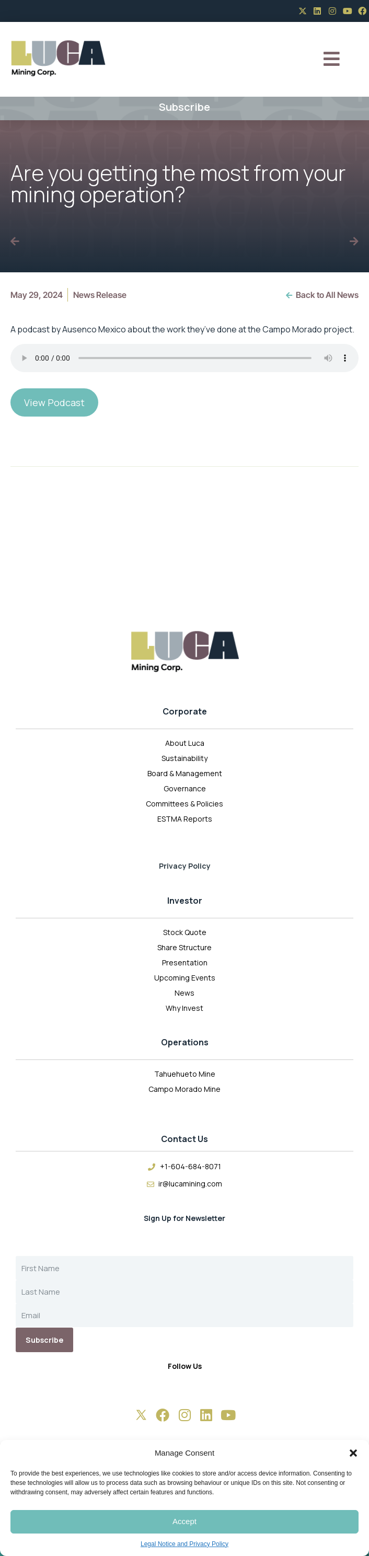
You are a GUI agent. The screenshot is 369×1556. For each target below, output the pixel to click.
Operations (185, 1042)
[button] (353, 1453)
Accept (184, 1521)
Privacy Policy (185, 866)
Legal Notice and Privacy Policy (184, 1544)
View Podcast (54, 402)
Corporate (185, 711)
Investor (184, 900)
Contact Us (184, 1139)
